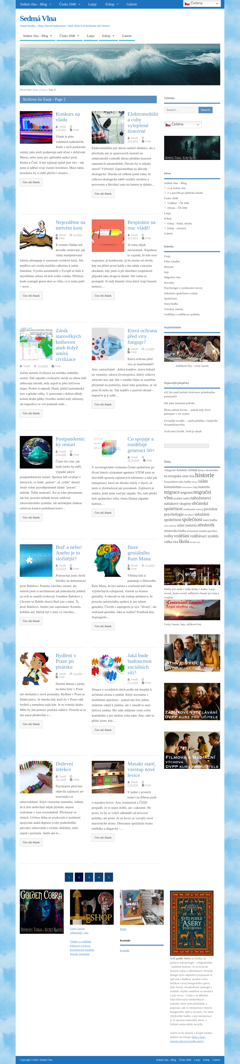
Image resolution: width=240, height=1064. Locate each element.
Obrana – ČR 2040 (177, 207)
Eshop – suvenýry (176, 228)
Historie (169, 266)
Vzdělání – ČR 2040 (178, 203)
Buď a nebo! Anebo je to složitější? (69, 552)
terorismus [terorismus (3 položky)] (192, 531)
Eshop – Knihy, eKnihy (179, 223)
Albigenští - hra (79, 932)
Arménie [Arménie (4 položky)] (181, 470)
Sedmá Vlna (38, 18)
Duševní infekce (64, 766)
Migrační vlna (172, 277)
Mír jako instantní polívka (179, 403)
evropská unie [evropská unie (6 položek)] (178, 476)
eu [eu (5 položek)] (165, 476)
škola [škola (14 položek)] (184, 541)
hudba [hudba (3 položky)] (187, 481)
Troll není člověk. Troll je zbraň (183, 431)
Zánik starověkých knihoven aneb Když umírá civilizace (68, 345)
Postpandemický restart (70, 441)
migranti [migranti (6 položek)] (186, 492)
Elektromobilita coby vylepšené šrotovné (143, 122)
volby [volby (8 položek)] (168, 536)
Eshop (109, 4)
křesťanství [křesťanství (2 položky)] (187, 487)
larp (166, 272)
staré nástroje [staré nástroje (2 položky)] (170, 526)
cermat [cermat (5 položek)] (192, 470)
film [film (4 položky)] (192, 476)
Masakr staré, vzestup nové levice (142, 769)
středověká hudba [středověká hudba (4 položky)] (175, 531)
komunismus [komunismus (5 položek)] (173, 487)
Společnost (170, 298)
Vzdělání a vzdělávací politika (182, 314)
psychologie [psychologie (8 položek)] (174, 514)
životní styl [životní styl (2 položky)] (195, 542)
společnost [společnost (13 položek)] (192, 519)
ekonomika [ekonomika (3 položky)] (212, 470)
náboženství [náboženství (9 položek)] (200, 498)
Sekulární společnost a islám (181, 293)
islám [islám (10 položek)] (203, 481)
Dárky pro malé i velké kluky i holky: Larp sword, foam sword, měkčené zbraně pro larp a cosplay (191, 593)
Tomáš (62, 126)
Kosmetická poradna (82, 949)
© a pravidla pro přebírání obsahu (185, 192)
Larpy (92, 4)
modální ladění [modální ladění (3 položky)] (181, 498)
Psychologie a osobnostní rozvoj (183, 287)
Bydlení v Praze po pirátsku (66, 661)
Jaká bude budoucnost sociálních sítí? (140, 664)
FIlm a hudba (172, 261)
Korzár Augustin (80, 953)
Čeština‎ (174, 124)
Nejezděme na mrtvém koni (70, 225)
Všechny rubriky (174, 309)
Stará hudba (171, 303)
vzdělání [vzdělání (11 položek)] (181, 535)
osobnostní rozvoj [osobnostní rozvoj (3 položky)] (193, 509)
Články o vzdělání (80, 941)
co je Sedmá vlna (176, 188)
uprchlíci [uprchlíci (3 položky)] (212, 531)
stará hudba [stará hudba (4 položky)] (210, 520)
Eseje (76, 129)
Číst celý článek (31, 182)
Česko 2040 (67, 4)
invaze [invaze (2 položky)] (195, 482)
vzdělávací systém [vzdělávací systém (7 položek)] (204, 536)
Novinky (169, 282)
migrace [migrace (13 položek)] (172, 492)
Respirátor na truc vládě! (142, 225)
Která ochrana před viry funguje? (142, 336)
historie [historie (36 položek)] (204, 475)
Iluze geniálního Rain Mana (139, 552)
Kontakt (125, 950)
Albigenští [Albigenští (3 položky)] (170, 470)
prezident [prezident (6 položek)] (210, 509)
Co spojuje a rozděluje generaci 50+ (141, 444)
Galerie (132, 4)
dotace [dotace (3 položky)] (201, 470)
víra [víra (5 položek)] (175, 542)
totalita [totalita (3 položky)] (203, 531)
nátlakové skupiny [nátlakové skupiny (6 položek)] (177, 504)
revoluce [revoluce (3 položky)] (189, 514)
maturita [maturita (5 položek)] (204, 487)
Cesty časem (77, 928)
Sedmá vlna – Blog (33, 4)
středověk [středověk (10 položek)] (206, 525)
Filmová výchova (80, 945)
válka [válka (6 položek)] (168, 542)
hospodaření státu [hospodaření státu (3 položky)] (173, 481)
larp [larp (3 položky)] (195, 487)
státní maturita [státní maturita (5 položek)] (187, 525)
